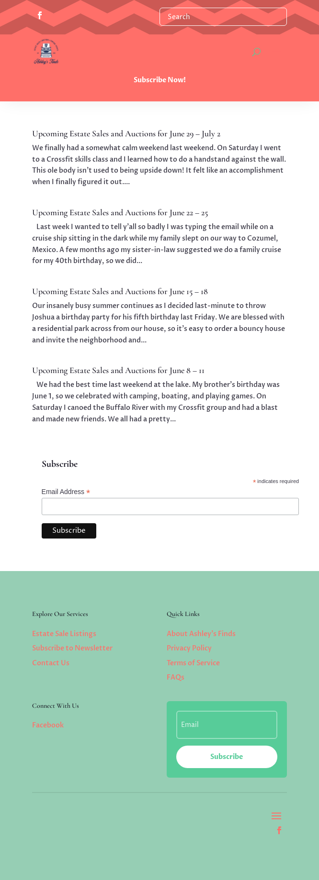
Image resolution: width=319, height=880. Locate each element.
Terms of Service (193, 663)
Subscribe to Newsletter (72, 648)
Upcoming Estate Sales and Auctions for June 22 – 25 (120, 212)
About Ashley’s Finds (201, 633)
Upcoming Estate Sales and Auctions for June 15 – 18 (120, 291)
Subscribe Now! (160, 80)
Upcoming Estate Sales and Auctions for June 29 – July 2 (126, 133)
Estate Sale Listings (64, 633)
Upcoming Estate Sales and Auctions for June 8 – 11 (118, 370)
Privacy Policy (189, 648)
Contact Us (50, 663)
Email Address (66, 491)
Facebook (48, 725)
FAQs (175, 677)
